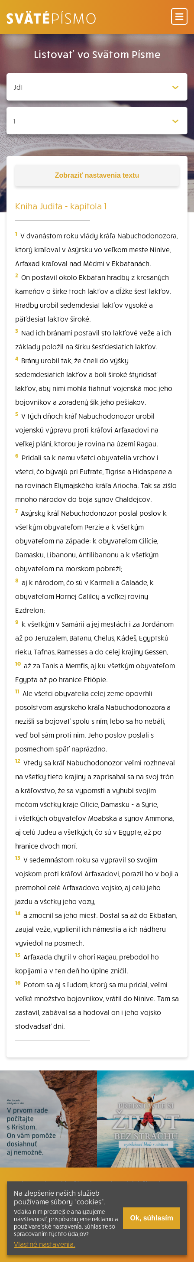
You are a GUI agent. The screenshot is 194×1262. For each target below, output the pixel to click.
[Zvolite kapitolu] (97, 120)
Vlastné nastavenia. (44, 1243)
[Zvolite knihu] (97, 87)
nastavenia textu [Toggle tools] (97, 175)
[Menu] (179, 17)
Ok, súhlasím (151, 1218)
